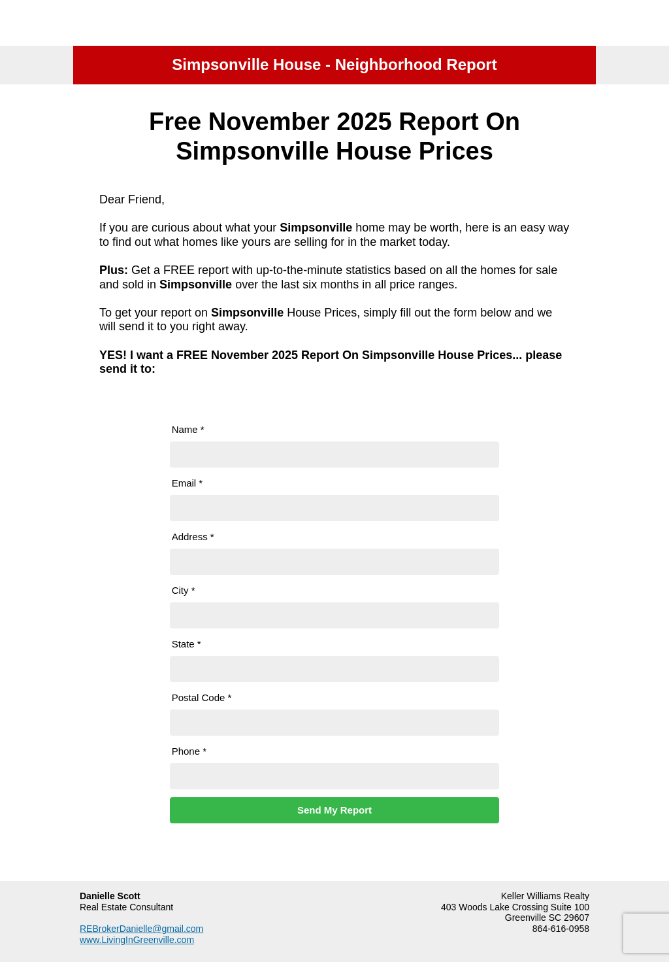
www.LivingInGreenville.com (137, 940)
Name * (188, 429)
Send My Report (334, 810)
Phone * (189, 751)
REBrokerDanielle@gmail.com (141, 928)
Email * (187, 483)
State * (186, 643)
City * (183, 590)
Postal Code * (202, 697)
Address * (193, 536)
